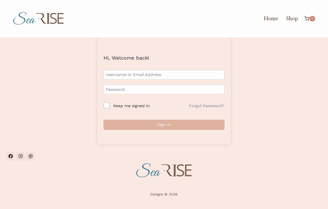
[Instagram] (20, 156)
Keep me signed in (131, 105)
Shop (292, 18)
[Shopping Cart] (309, 18)
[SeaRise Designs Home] (164, 170)
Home (271, 18)
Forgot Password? (206, 105)
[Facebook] (10, 156)
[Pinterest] (30, 156)
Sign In (164, 124)
